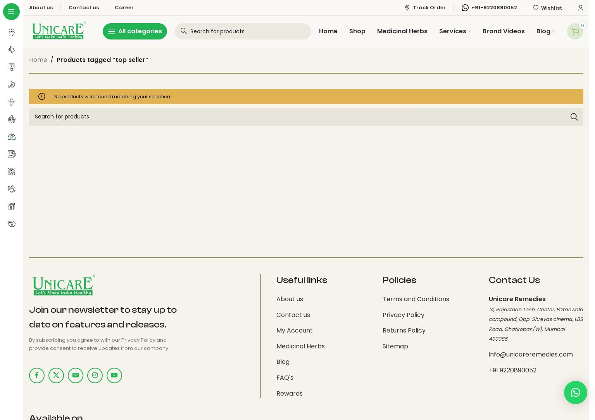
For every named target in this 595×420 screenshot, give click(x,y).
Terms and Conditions (416, 299)
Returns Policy (404, 330)
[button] (575, 399)
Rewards (289, 393)
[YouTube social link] (114, 375)
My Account (294, 330)
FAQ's (284, 377)
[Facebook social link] (37, 375)
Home (38, 59)
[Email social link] (75, 375)
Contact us (293, 314)
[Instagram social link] (95, 375)
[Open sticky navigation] (135, 31)
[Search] (306, 117)
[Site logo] (58, 30)
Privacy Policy (403, 314)
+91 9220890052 (512, 370)
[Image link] (63, 285)
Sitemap (395, 346)
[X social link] (56, 375)
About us (289, 299)
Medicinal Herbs (300, 346)
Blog (283, 361)
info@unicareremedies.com (531, 354)
